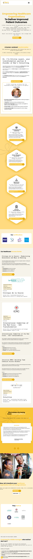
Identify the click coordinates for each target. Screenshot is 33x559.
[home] (5, 2)
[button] (29, 3)
